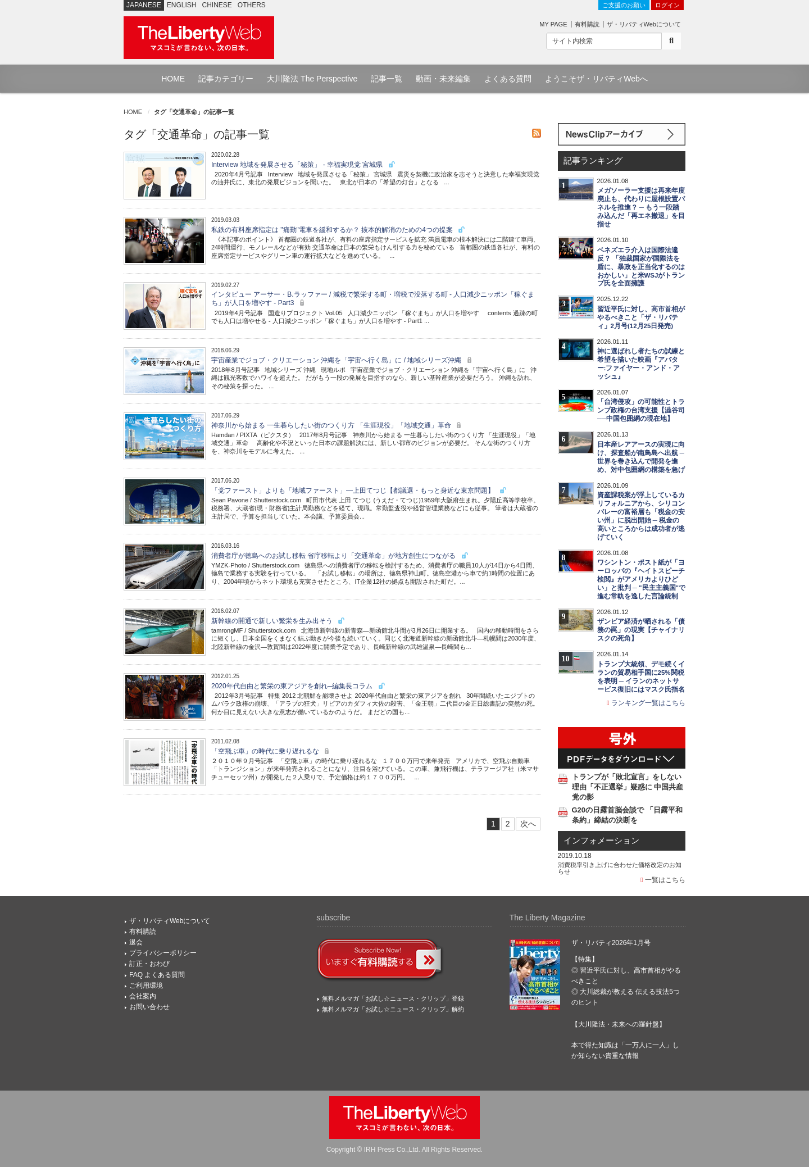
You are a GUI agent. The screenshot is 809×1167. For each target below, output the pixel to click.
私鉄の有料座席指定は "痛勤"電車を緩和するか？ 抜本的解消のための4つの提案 (338, 230)
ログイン (667, 5)
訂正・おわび (149, 964)
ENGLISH (182, 5)
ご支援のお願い (624, 5)
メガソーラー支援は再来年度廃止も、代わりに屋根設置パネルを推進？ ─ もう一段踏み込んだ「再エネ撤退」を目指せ (641, 207)
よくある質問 (507, 78)
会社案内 (142, 996)
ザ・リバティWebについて (644, 24)
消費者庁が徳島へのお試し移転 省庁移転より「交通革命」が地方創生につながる (340, 556)
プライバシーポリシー (163, 953)
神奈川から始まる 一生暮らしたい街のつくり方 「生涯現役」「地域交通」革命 (337, 425)
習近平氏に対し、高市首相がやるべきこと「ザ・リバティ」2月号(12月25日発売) (641, 317)
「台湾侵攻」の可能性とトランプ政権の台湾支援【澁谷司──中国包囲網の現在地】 (641, 410)
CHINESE (217, 5)
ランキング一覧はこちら (646, 703)
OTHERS (252, 5)
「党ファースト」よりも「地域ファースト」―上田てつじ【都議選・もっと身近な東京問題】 (359, 490)
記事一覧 (386, 78)
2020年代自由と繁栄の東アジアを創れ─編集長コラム (298, 686)
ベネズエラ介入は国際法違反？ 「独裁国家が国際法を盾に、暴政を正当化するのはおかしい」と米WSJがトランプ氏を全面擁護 (641, 267)
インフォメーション (601, 840)
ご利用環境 (146, 985)
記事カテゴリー (225, 78)
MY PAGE (553, 24)
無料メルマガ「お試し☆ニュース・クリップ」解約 (393, 1009)
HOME (173, 78)
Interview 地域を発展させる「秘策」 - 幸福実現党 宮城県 (303, 165)
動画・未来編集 (443, 78)
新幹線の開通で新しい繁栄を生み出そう (278, 621)
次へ (528, 823)
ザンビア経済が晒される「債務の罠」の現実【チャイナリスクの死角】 (641, 630)
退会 (136, 942)
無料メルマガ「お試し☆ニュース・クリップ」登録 (393, 998)
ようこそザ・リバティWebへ (596, 78)
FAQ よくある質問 (157, 975)
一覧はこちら (662, 880)
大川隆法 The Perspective (312, 78)
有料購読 (587, 24)
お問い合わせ (149, 1007)
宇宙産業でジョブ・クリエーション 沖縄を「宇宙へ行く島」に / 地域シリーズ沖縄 (343, 360)
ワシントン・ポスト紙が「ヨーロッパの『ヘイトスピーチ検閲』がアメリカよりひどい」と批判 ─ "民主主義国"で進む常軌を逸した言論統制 (641, 579)
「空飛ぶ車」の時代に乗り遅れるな (271, 751)
